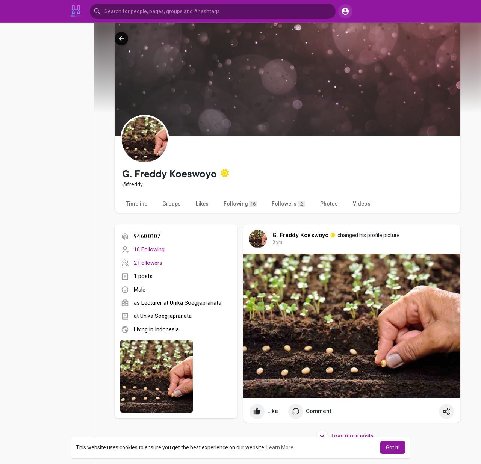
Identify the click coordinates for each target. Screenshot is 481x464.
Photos (329, 204)
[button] (213, 11)
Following (240, 204)
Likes (202, 204)
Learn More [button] (279, 447)
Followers (288, 204)
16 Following (149, 249)
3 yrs (277, 242)
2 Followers (148, 263)
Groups (171, 204)
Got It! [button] (392, 447)
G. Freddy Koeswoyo (300, 235)
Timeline (136, 204)
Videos (362, 204)
